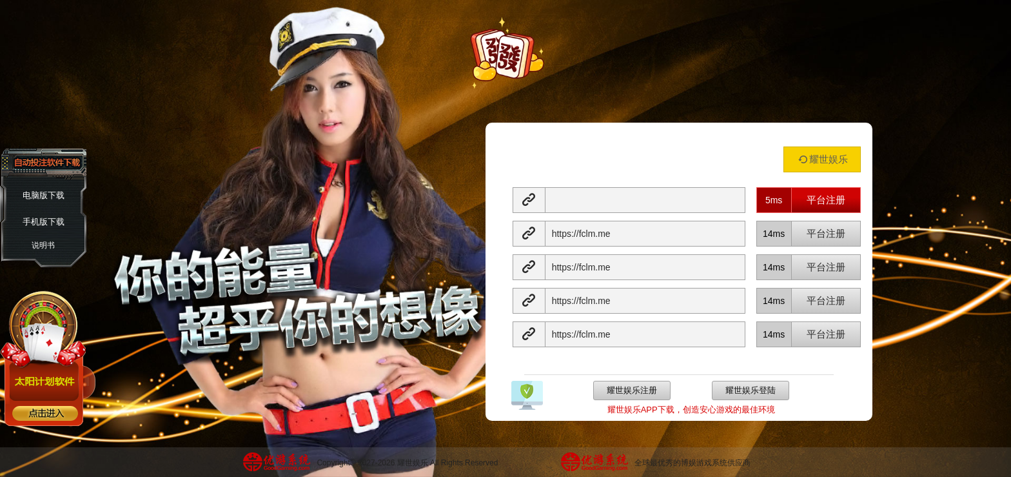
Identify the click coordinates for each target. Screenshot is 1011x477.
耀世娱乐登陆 (750, 390)
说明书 (43, 245)
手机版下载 (43, 222)
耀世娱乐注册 (632, 390)
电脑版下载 (43, 195)
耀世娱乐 (822, 159)
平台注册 (826, 199)
